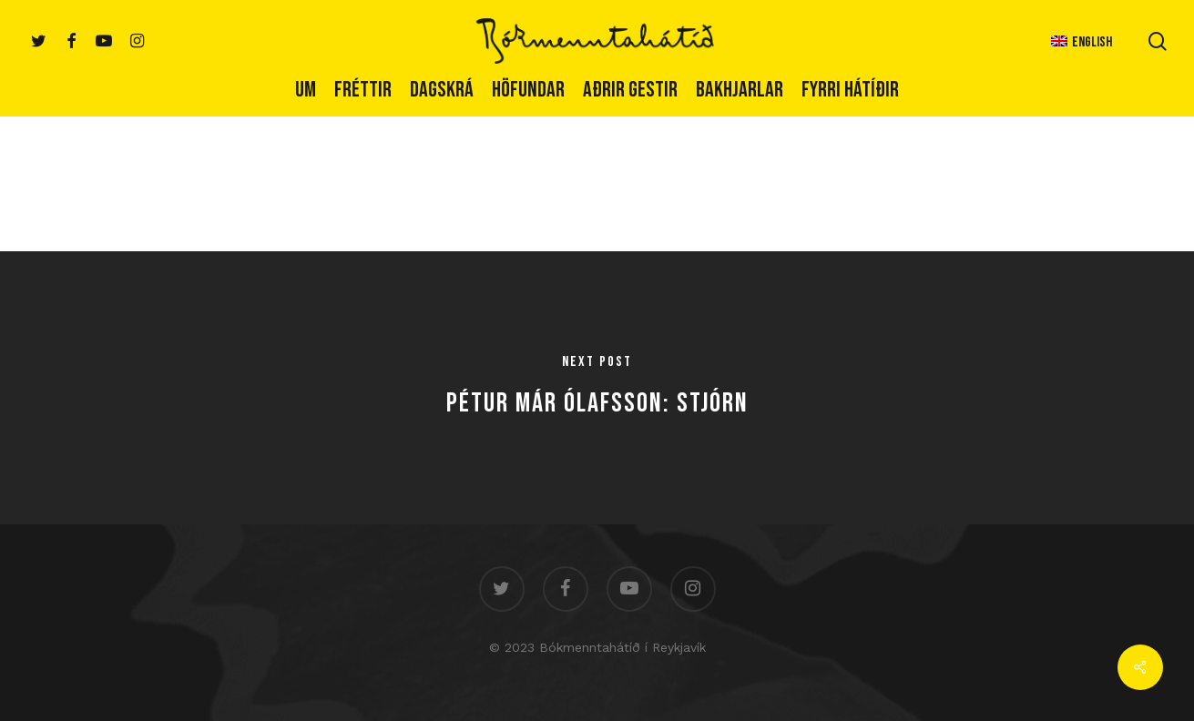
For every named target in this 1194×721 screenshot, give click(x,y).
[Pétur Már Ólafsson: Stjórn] (597, 387)
